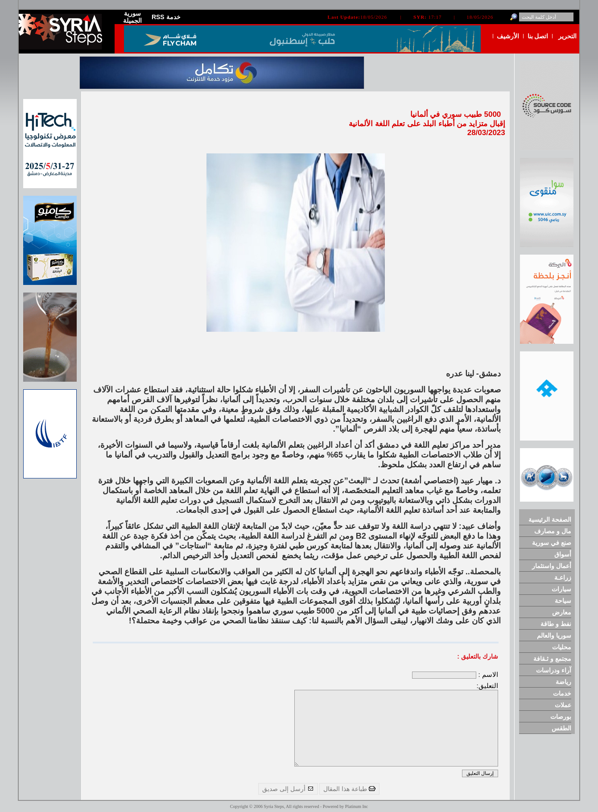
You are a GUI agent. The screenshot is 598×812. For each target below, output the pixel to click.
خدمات (562, 693)
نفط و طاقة (555, 623)
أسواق (562, 554)
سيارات (561, 589)
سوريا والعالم (554, 635)
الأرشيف (508, 36)
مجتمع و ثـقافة (552, 658)
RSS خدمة (166, 17)
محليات (561, 647)
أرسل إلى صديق (288, 788)
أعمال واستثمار (551, 565)
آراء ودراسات (553, 670)
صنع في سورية (551, 542)
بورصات (560, 716)
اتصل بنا (538, 36)
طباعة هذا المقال (349, 788)
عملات (563, 705)
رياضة (563, 681)
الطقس (561, 728)
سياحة (563, 600)
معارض (561, 612)
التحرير (567, 36)
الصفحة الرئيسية (549, 519)
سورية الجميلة (132, 17)
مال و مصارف (552, 531)
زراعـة (562, 577)
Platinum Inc (356, 806)
